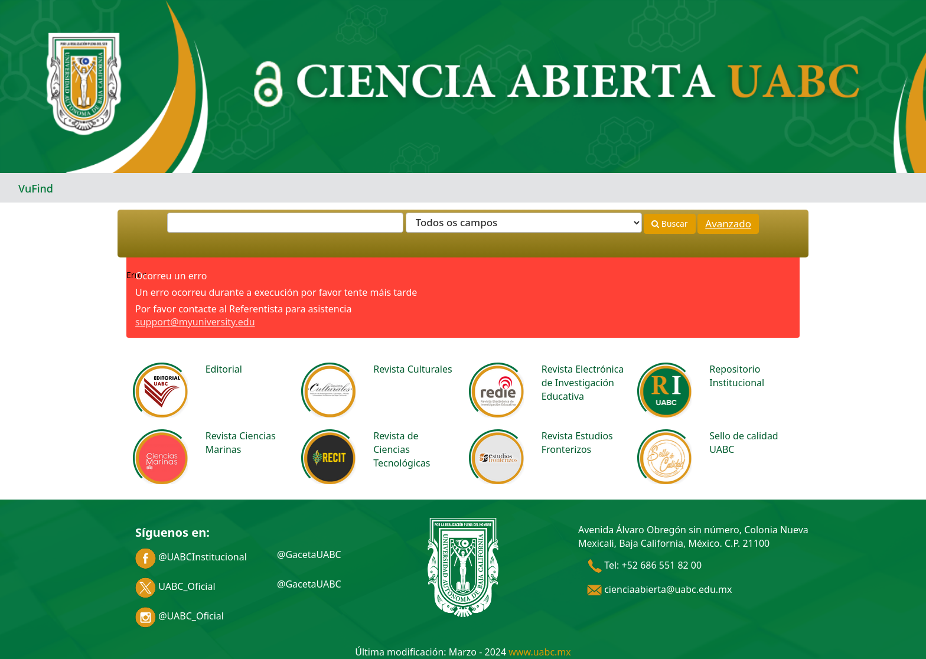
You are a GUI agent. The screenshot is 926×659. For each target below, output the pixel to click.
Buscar (669, 223)
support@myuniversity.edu (195, 321)
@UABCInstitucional (191, 556)
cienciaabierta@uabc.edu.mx (659, 589)
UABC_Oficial (175, 586)
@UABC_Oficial (179, 615)
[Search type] (524, 223)
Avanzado (728, 223)
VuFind (35, 188)
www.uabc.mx (539, 651)
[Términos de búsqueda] (285, 223)
